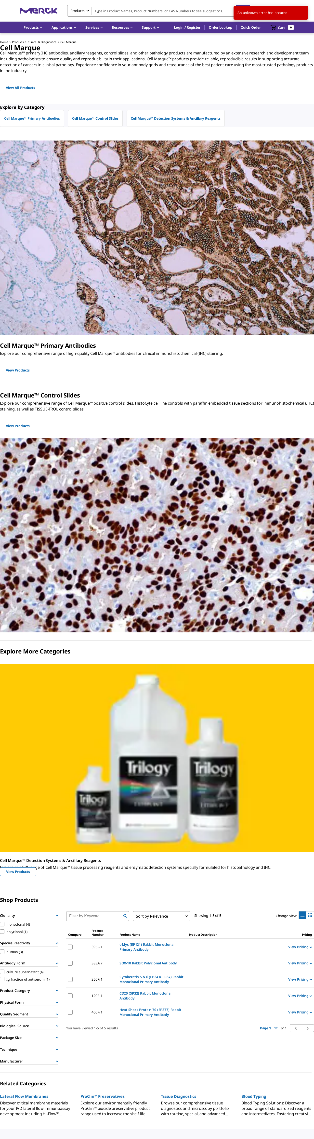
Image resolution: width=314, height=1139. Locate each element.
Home (4, 42)
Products (18, 42)
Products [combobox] (77, 10)
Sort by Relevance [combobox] (152, 916)
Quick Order (251, 27)
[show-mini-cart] (282, 27)
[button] (187, 27)
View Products (18, 871)
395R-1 (97, 947)
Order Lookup (220, 27)
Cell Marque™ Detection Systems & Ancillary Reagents (176, 118)
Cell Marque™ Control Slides (95, 118)
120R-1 (97, 995)
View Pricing (300, 947)
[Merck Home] (38, 10)
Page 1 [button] (268, 1028)
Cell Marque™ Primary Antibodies (32, 118)
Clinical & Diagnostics (42, 42)
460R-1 (97, 1012)
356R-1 (97, 979)
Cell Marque (68, 42)
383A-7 (97, 963)
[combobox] (158, 11)
